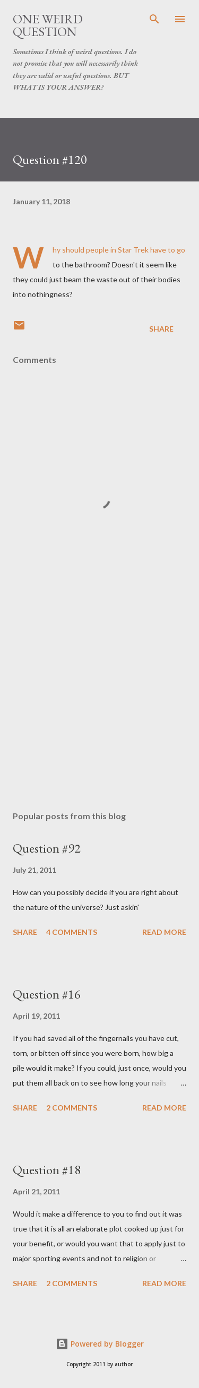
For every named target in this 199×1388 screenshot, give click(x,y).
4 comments (71, 931)
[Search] (154, 19)
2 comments (71, 1107)
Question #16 (47, 994)
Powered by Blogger (100, 1344)
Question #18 (47, 1169)
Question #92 (47, 848)
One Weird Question (48, 25)
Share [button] (161, 328)
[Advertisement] (99, 710)
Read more (164, 931)
